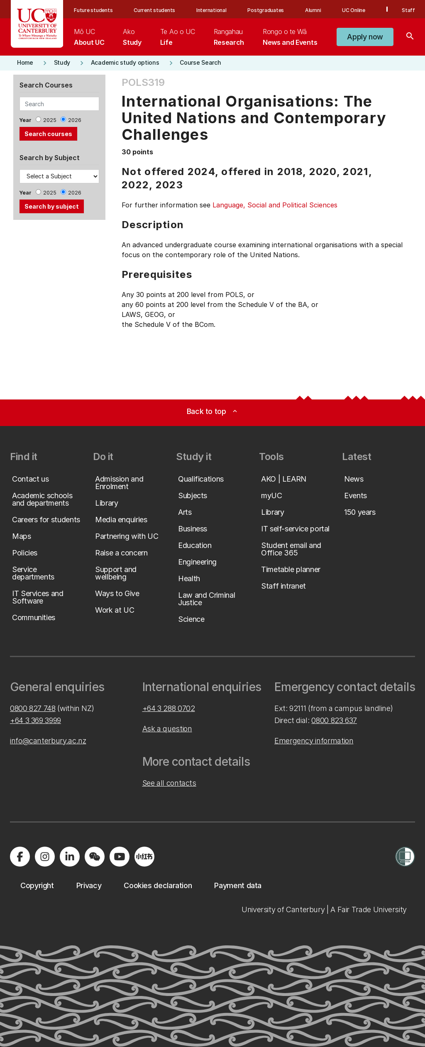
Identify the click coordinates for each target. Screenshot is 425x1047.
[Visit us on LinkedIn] (70, 857)
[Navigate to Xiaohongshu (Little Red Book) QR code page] (144, 857)
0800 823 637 (334, 720)
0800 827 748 (33, 708)
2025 (49, 120)
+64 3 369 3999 (35, 720)
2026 (74, 120)
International (211, 10)
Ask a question (167, 728)
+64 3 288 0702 (168, 708)
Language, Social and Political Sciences (274, 205)
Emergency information (313, 740)
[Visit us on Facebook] (20, 857)
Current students (154, 10)
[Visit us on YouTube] (119, 857)
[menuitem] (89, 37)
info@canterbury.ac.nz (48, 740)
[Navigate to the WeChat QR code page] (95, 857)
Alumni (313, 10)
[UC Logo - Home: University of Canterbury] (37, 24)
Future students (93, 10)
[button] (365, 37)
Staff (408, 10)
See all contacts (169, 783)
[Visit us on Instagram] (45, 857)
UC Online (353, 10)
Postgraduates (265, 10)
